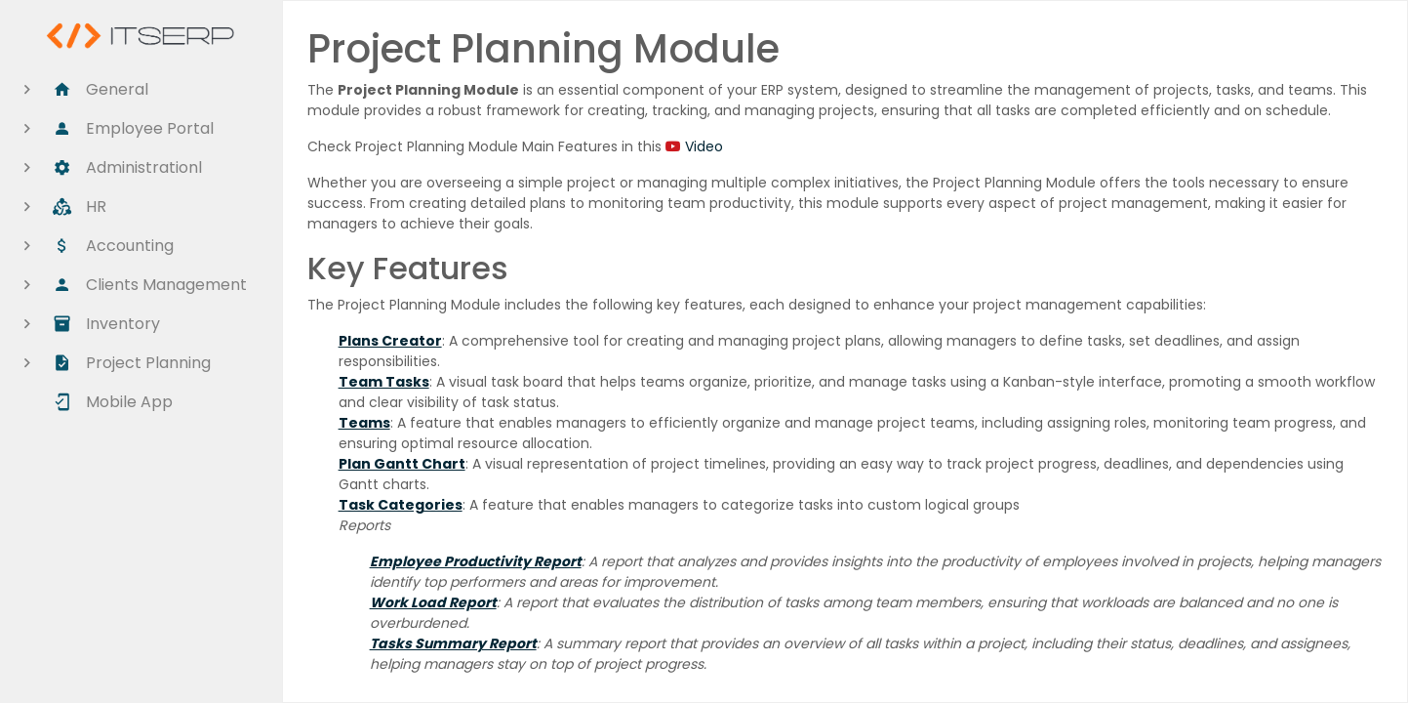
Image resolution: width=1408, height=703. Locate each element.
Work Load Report (433, 602)
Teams (364, 423)
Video (694, 146)
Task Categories (401, 505)
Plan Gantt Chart (402, 464)
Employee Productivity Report (476, 561)
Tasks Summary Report (453, 643)
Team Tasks (384, 382)
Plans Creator (390, 341)
